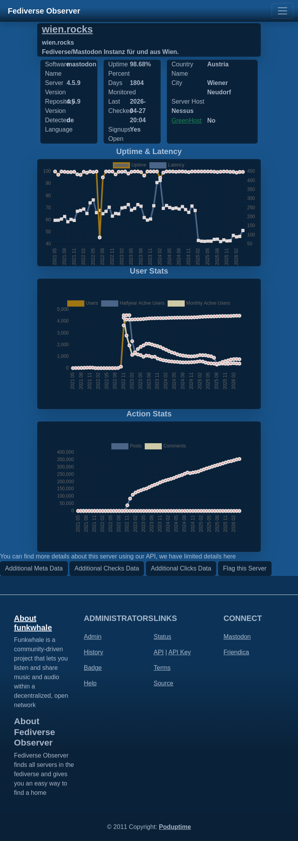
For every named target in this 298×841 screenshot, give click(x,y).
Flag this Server (245, 568)
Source (163, 683)
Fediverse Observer (44, 11)
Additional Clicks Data (181, 568)
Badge (93, 667)
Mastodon (237, 636)
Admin (92, 636)
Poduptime (175, 827)
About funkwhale (33, 623)
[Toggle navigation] (282, 11)
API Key (179, 652)
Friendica (236, 652)
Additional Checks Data (106, 568)
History (93, 652)
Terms (162, 667)
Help (90, 683)
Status (162, 636)
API (159, 652)
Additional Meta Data (34, 568)
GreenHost (186, 120)
